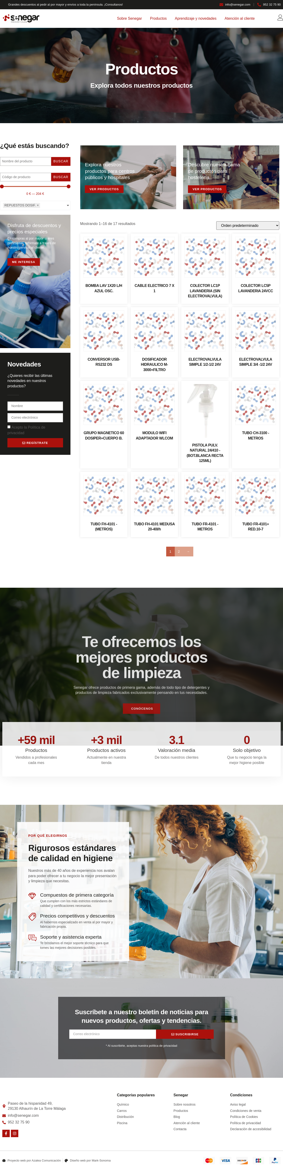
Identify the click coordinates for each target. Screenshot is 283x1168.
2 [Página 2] (179, 551)
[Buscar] (25, 177)
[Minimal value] (35, 186)
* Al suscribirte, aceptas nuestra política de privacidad (141, 1045)
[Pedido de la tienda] (247, 225)
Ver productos (104, 189)
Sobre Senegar (129, 18)
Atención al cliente (240, 18)
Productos (158, 18)
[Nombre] (25, 161)
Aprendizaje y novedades (195, 18)
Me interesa (23, 262)
